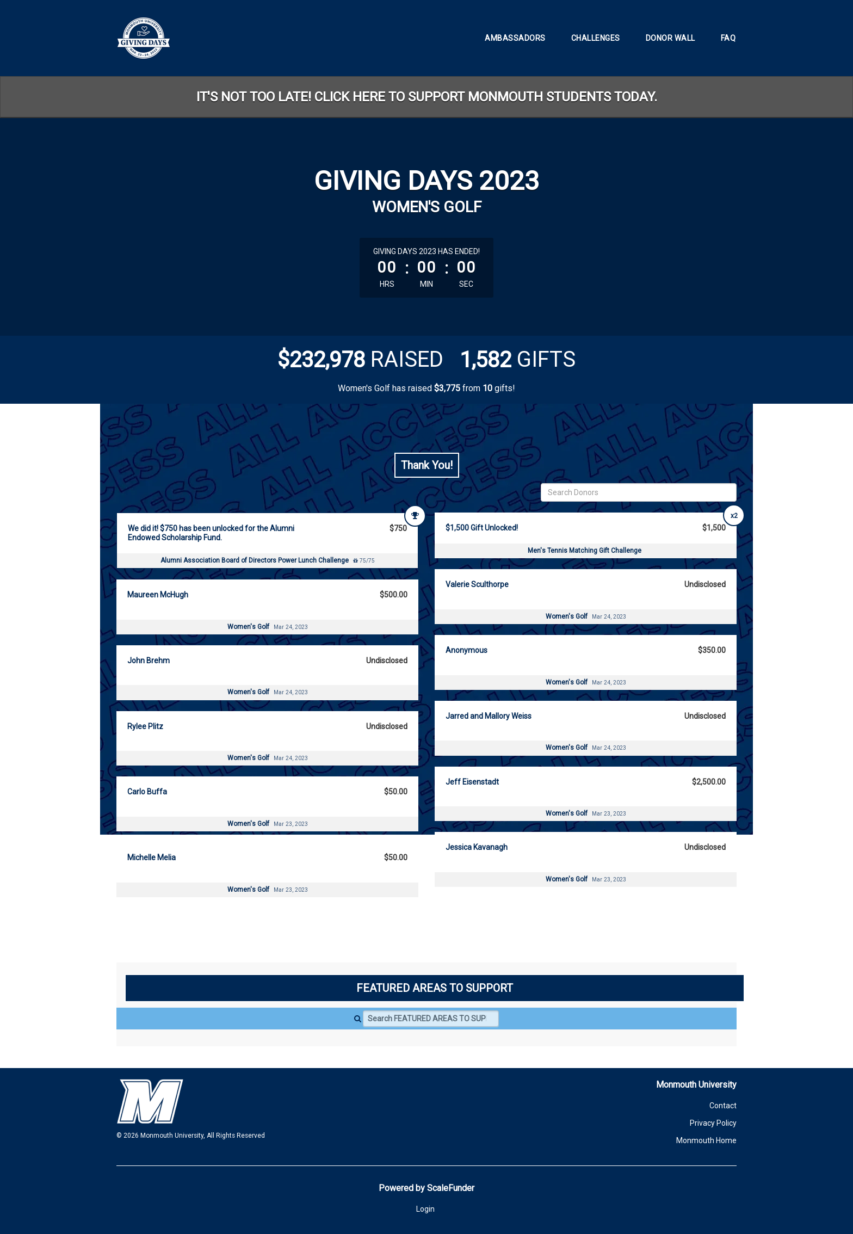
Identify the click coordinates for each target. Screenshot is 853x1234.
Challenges (595, 38)
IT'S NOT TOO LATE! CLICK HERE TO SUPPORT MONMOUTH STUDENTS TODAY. (426, 96)
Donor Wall (670, 38)
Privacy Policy (713, 1123)
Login (425, 1209)
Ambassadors (515, 38)
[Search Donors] (639, 492)
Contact (723, 1105)
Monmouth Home (706, 1140)
